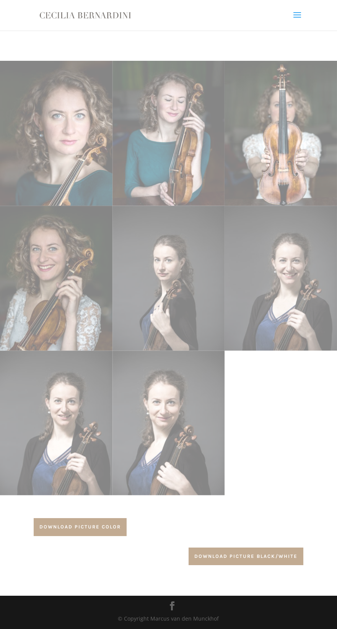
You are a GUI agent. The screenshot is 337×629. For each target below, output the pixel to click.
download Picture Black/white (246, 556)
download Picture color (80, 527)
